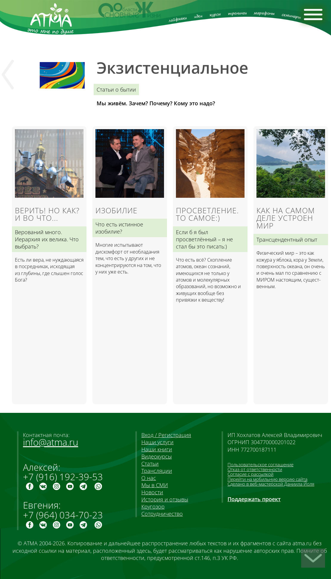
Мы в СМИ (154, 485)
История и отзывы (164, 499)
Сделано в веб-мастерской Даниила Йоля (271, 484)
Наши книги (156, 449)
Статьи (150, 463)
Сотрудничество (162, 513)
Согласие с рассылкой (250, 474)
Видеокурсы (156, 456)
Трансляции (156, 470)
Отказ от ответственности (255, 469)
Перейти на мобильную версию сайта (267, 479)
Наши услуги (157, 442)
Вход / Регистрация (166, 435)
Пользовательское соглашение (260, 464)
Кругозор (153, 506)
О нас (148, 477)
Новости (152, 492)
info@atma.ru (50, 442)
